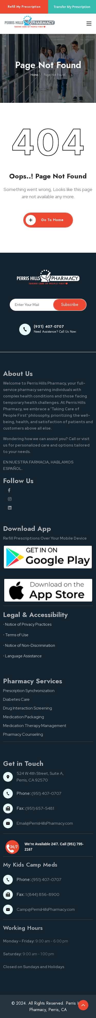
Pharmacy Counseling (23, 734)
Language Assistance (23, 656)
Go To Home (45, 220)
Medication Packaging (23, 717)
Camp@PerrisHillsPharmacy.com (46, 909)
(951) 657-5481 (35, 808)
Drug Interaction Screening (27, 708)
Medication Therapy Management (34, 725)
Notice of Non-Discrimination (30, 645)
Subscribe (69, 304)
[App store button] (48, 589)
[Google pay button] (48, 556)
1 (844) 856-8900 (38, 894)
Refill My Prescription (24, 6)
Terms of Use (16, 635)
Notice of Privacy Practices (28, 624)
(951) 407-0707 (39, 793)
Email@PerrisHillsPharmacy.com (45, 823)
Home (34, 74)
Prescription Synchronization (29, 690)
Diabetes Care (16, 699)
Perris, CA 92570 (32, 780)
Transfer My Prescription (72, 7)
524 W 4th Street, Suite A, (41, 773)
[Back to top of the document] (83, 1005)
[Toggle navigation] (87, 24)
